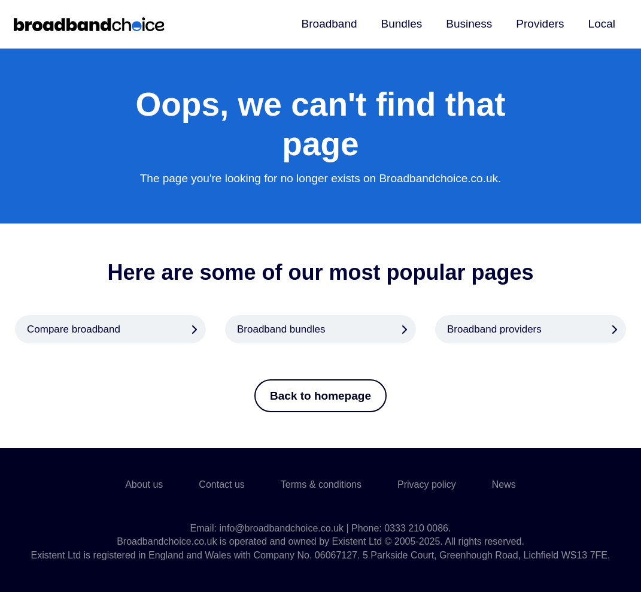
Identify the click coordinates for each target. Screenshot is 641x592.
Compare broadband (73, 329)
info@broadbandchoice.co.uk (281, 528)
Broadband (329, 23)
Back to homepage (320, 395)
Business (469, 23)
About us (144, 484)
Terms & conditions (321, 484)
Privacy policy (426, 484)
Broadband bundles (281, 329)
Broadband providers (494, 329)
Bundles (402, 23)
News (504, 484)
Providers (540, 23)
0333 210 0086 (416, 528)
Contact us (221, 484)
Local (601, 23)
